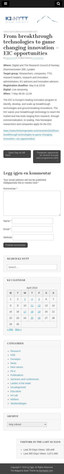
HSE (12, 355)
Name (7, 221)
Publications (16, 375)
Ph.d (12, 371)
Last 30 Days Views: (35, 449)
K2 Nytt (30, 467)
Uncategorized (18, 387)
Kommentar (10, 188)
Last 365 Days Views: (35, 453)
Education (15, 391)
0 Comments (38, 58)
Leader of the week (20, 383)
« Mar (10, 329)
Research (15, 351)
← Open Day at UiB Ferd (15, 154)
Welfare (14, 399)
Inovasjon (15, 359)
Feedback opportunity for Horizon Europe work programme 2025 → (47, 156)
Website (7, 237)
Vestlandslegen (18, 403)
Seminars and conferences (24, 32)
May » (18, 329)
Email (7, 229)
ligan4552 (10, 58)
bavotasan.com (46, 471)
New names (16, 367)
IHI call (14, 395)
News (6, 32)
